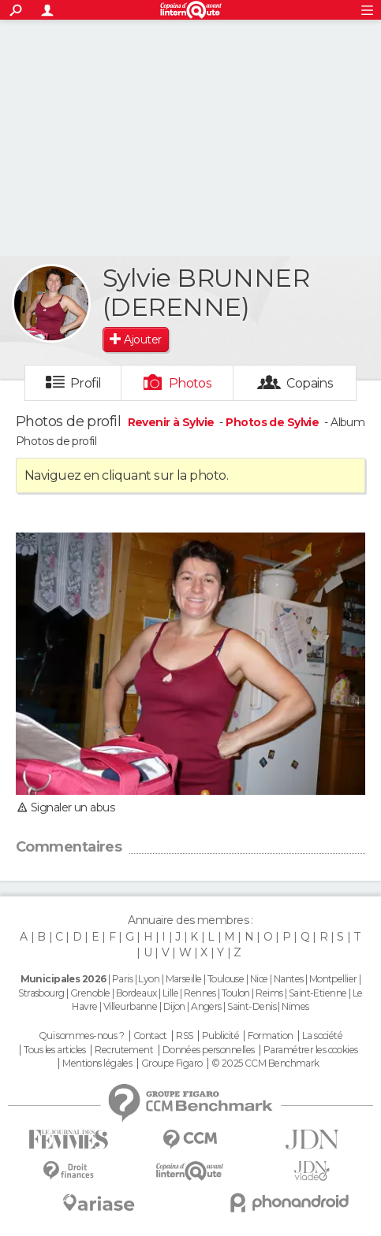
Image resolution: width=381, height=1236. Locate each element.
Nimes (295, 1006)
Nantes (289, 979)
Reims (269, 993)
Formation (270, 1035)
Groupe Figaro (172, 1063)
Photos (190, 383)
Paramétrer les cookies (310, 1050)
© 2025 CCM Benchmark (265, 1063)
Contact (150, 1035)
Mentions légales (97, 1063)
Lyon (148, 979)
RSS (184, 1035)
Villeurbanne (130, 1006)
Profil (86, 383)
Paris (122, 979)
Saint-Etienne (318, 993)
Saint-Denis (251, 1006)
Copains (309, 383)
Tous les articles (54, 1050)
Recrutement (124, 1050)
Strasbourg (41, 993)
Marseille (184, 979)
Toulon (236, 993)
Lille (170, 993)
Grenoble (90, 993)
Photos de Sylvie (272, 422)
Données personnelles (208, 1050)
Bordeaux (136, 993)
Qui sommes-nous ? (81, 1035)
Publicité (220, 1035)
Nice (259, 979)
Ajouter (142, 339)
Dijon (174, 1006)
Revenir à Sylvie (172, 422)
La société (322, 1035)
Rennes (200, 993)
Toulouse (226, 979)
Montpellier (333, 979)
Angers (206, 1006)
